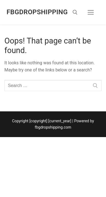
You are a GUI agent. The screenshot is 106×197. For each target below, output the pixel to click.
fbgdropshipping (37, 12)
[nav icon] (90, 12)
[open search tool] (75, 12)
